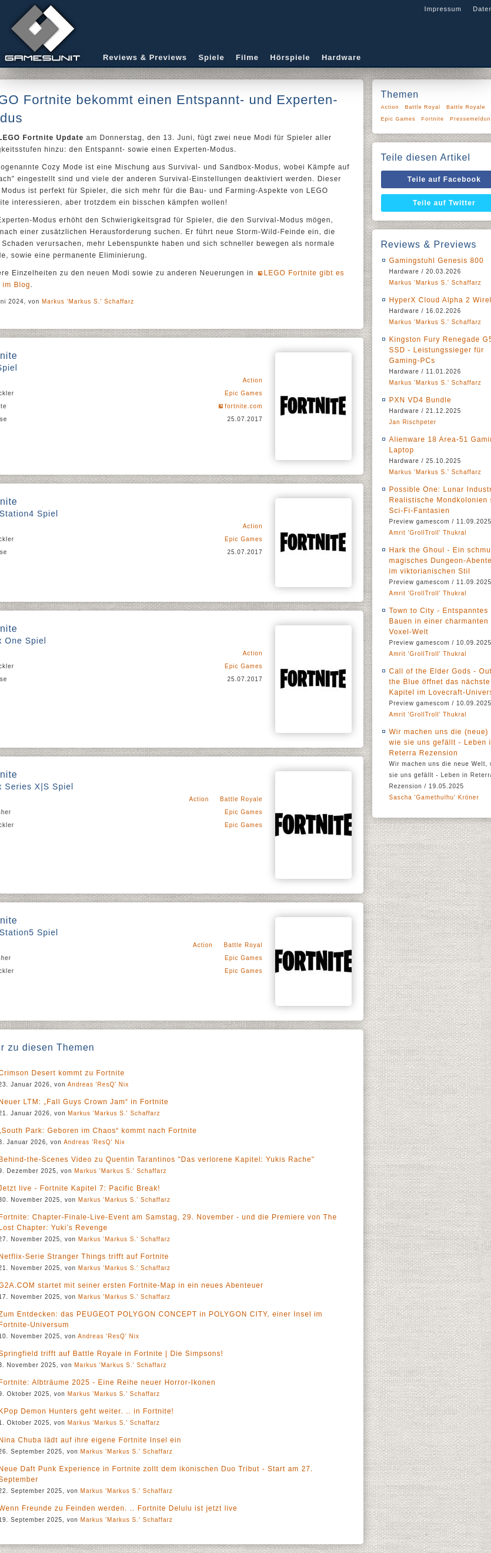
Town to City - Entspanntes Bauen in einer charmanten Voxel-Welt (439, 621)
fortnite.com (243, 406)
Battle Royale (241, 799)
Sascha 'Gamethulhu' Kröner (434, 797)
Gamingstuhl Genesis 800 (436, 260)
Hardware (341, 57)
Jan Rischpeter (413, 422)
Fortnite (433, 119)
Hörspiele (290, 57)
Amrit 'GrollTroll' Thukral (428, 532)
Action (253, 380)
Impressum (442, 8)
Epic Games (243, 393)
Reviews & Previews (145, 57)
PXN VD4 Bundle (420, 400)
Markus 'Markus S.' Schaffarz (88, 301)
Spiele (211, 57)
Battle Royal (243, 945)
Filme (247, 57)
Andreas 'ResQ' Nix (98, 1084)
